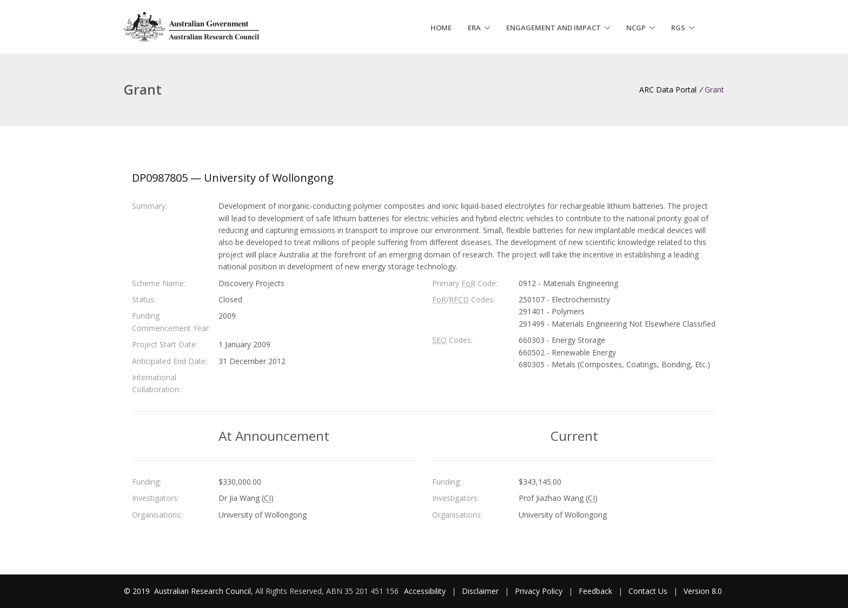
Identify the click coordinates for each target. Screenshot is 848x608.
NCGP (636, 27)
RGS (678, 27)
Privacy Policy (538, 591)
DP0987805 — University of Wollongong (233, 177)
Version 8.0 (703, 591)
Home (441, 27)
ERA (474, 27)
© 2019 (138, 591)
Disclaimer (480, 591)
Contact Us (647, 591)
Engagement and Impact (553, 27)
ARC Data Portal (668, 89)
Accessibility (425, 591)
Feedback (595, 591)
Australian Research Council (202, 591)
